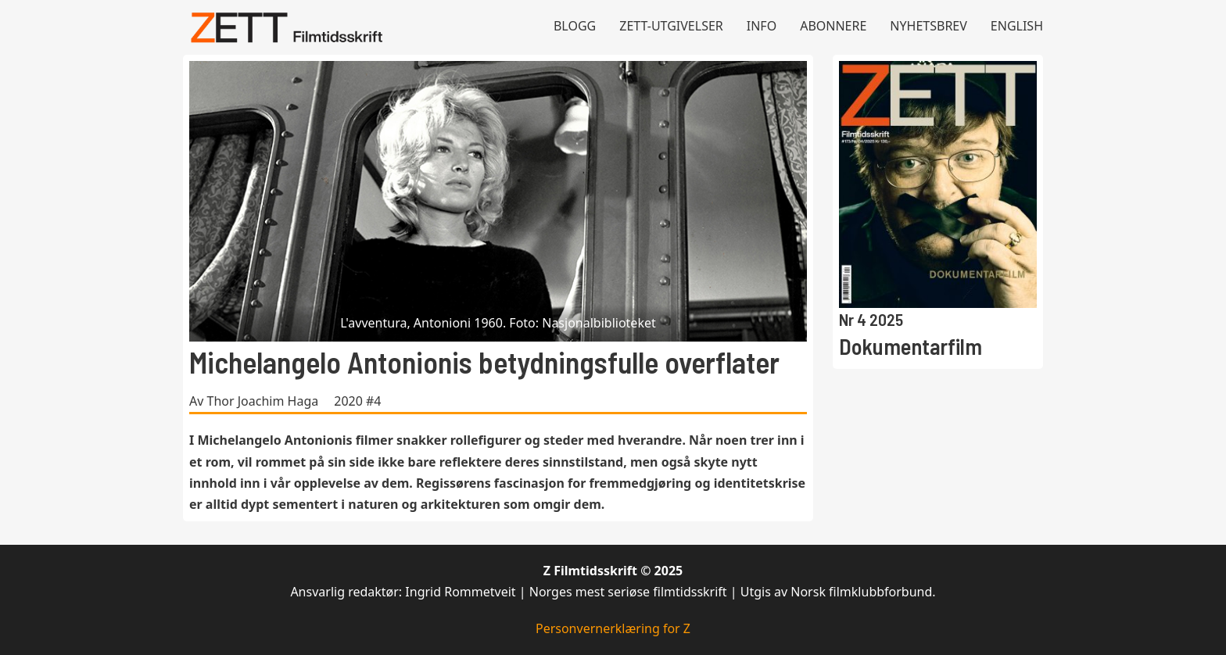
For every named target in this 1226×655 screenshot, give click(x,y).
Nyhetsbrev (928, 25)
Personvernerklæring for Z (613, 628)
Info (761, 25)
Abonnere (833, 25)
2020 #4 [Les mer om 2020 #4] (357, 401)
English (1017, 25)
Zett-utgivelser (671, 25)
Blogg (575, 25)
